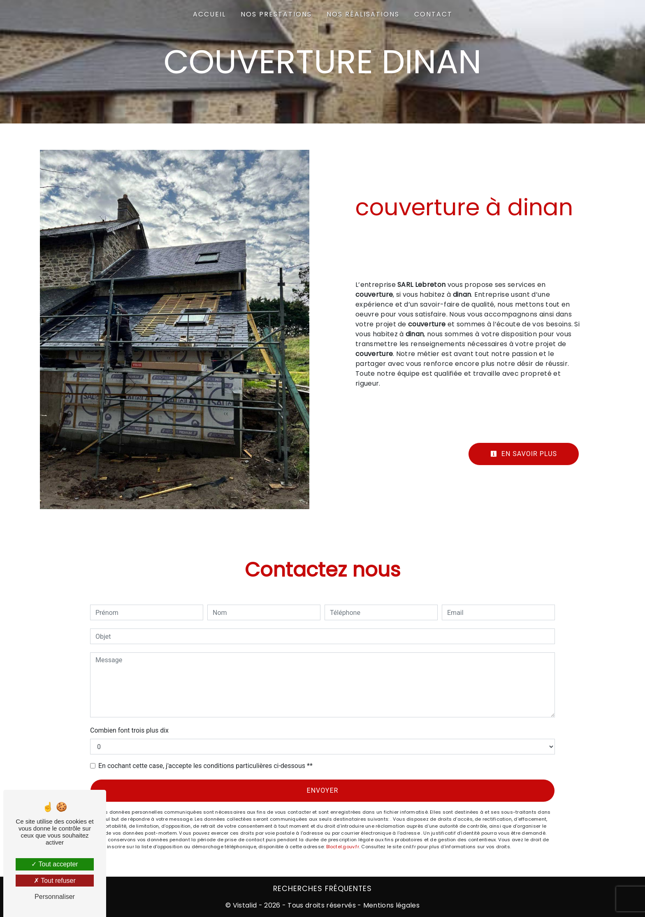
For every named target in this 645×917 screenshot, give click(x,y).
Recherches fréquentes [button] (322, 889)
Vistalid (245, 905)
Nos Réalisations (363, 14)
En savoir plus (523, 454)
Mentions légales (391, 905)
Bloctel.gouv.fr (342, 846)
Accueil (209, 14)
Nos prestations (276, 14)
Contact (433, 14)
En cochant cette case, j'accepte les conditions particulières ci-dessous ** (205, 766)
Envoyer (323, 790)
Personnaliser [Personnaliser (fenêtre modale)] (55, 896)
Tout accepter (54, 864)
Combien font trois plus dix (129, 730)
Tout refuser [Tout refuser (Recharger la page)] (55, 880)
